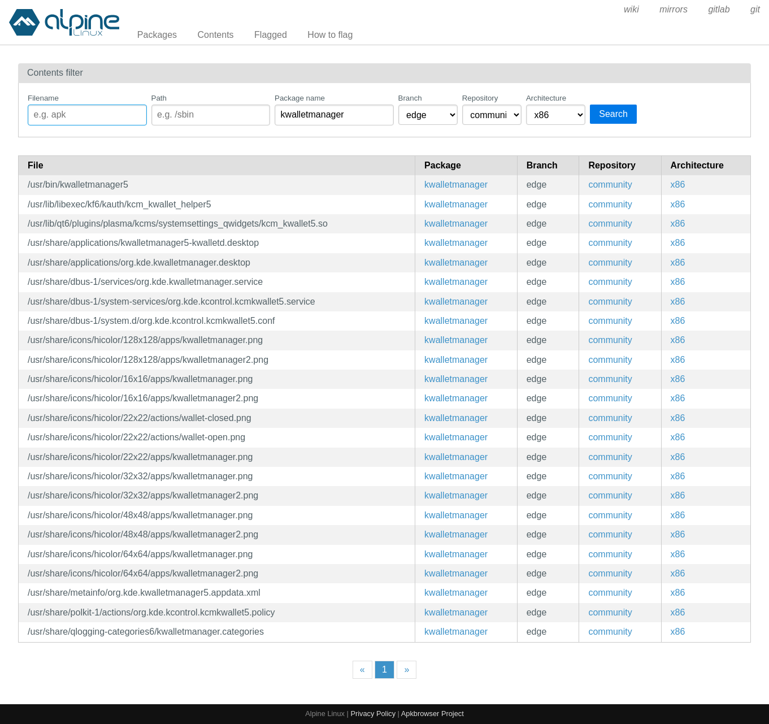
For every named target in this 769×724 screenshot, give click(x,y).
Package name (300, 98)
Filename (43, 98)
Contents (216, 35)
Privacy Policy (373, 713)
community (610, 184)
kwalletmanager (456, 184)
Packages (157, 35)
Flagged (270, 35)
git (755, 9)
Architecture (546, 98)
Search (613, 114)
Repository (480, 98)
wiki (631, 9)
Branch (410, 98)
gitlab (718, 9)
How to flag (330, 35)
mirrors (673, 9)
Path (159, 98)
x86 (678, 184)
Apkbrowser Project (432, 713)
